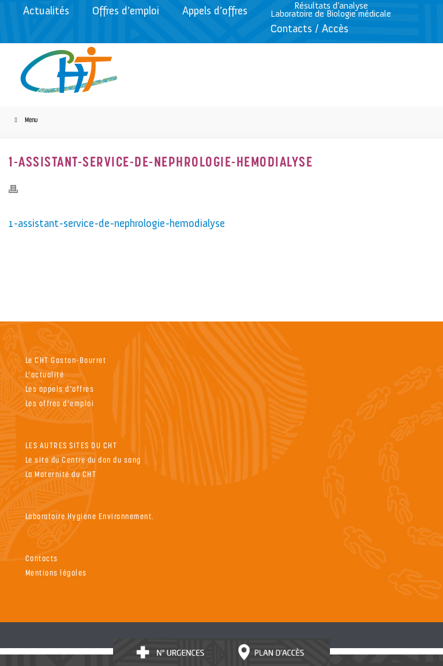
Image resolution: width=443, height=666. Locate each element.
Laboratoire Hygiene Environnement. (90, 516)
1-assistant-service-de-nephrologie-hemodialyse (117, 223)
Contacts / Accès (309, 28)
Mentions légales (56, 572)
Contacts (41, 558)
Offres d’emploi (125, 10)
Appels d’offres (214, 10)
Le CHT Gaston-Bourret (66, 360)
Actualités (46, 10)
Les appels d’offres (60, 388)
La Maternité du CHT (61, 474)
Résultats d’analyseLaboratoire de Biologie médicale (331, 9)
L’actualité (45, 374)
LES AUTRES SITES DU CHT (71, 445)
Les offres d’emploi (60, 403)
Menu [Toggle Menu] (24, 119)
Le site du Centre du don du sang (83, 459)
